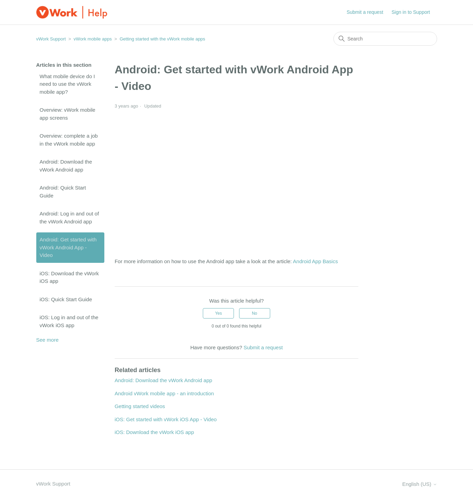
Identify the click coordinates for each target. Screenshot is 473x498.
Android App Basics (315, 261)
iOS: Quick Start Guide (66, 299)
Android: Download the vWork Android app (66, 166)
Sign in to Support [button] (410, 12)
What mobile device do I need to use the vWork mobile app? (67, 84)
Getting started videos (140, 406)
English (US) (419, 484)
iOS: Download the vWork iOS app (69, 277)
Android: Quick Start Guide (63, 192)
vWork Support (51, 39)
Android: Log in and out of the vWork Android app (69, 217)
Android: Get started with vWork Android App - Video (68, 247)
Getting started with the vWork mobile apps (162, 39)
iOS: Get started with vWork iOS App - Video (166, 419)
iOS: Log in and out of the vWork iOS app (69, 321)
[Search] (385, 39)
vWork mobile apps (93, 39)
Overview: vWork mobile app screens (67, 114)
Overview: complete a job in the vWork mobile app (69, 140)
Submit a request (365, 12)
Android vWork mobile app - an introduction (164, 393)
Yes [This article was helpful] (218, 313)
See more (47, 340)
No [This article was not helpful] (254, 313)
